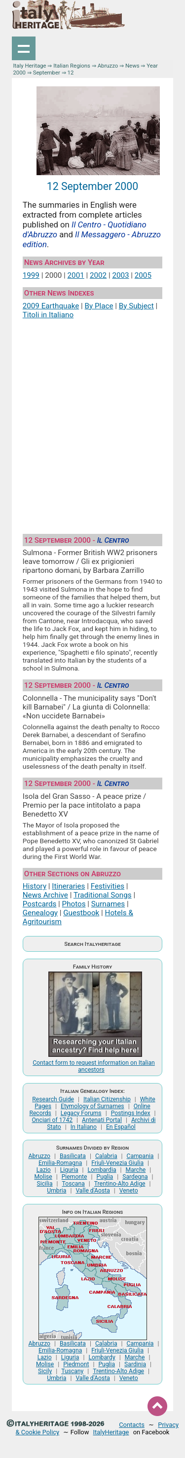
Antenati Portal (102, 1120)
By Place (99, 305)
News (132, 65)
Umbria (56, 1190)
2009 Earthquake (51, 305)
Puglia (104, 1176)
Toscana (73, 1183)
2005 (143, 275)
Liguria (69, 1169)
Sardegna (135, 1176)
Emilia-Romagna (60, 1162)
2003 (120, 275)
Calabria (106, 1156)
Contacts (132, 1424)
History (34, 886)
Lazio (44, 1169)
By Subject (136, 305)
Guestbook (81, 912)
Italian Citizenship (107, 1099)
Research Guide (53, 1099)
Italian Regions (71, 65)
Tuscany (72, 1371)
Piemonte (74, 1176)
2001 (76, 275)
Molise (43, 1176)
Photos (74, 903)
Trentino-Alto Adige (120, 1183)
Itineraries (68, 886)
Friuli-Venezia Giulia (117, 1162)
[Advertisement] (92, 422)
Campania (140, 1156)
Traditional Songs (103, 895)
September (46, 72)
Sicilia (45, 1183)
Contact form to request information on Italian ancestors (94, 1066)
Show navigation (24, 48)
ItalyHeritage (111, 1432)
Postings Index (130, 1113)
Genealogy (40, 912)
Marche (136, 1169)
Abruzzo (108, 65)
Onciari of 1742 (52, 1120)
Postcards (40, 903)
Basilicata (73, 1156)
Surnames (108, 903)
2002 (98, 275)
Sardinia (135, 1364)
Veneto (128, 1190)
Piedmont (76, 1364)
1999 (31, 275)
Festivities (107, 886)
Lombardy (101, 1357)
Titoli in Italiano (48, 314)
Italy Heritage (29, 65)
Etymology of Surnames (92, 1106)
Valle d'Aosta (92, 1190)
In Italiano (84, 1126)
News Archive (45, 895)
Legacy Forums (81, 1113)
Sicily (45, 1371)
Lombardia (102, 1169)
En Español (121, 1126)
